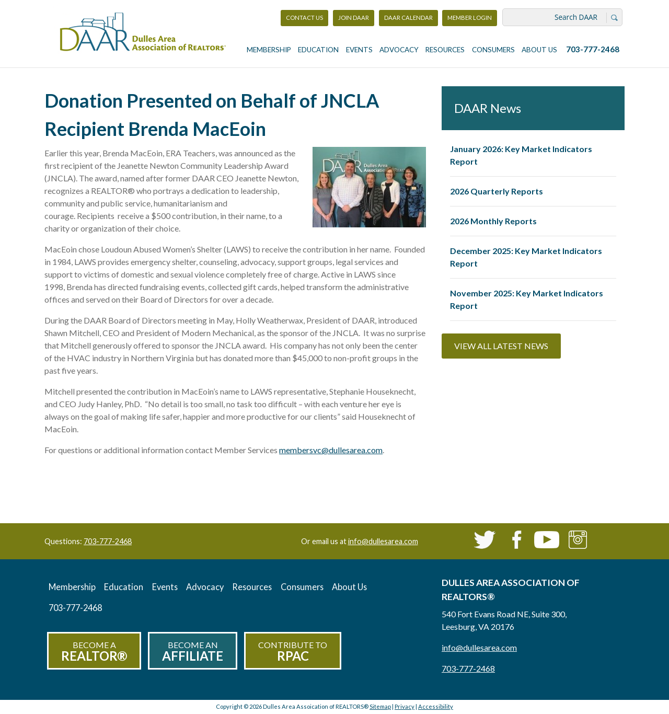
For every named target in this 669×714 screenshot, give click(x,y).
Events (359, 49)
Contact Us (304, 17)
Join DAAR (353, 17)
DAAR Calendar (408, 17)
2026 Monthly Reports (493, 221)
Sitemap (380, 706)
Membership (269, 49)
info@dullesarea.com (383, 541)
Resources (445, 49)
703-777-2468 (592, 49)
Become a (94, 651)
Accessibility (435, 706)
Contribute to (292, 651)
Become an (192, 651)
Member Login (469, 20)
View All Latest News (501, 346)
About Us (539, 49)
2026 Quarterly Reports (496, 191)
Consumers (493, 49)
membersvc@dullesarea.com (331, 450)
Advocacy (399, 49)
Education (318, 49)
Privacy (404, 706)
